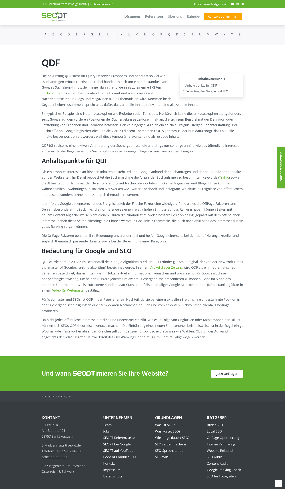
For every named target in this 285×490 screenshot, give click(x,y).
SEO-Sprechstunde (169, 451)
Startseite (47, 396)
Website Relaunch (220, 451)
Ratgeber (194, 16)
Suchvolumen (52, 93)
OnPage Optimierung (223, 438)
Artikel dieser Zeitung (166, 267)
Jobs (106, 431)
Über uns (175, 16)
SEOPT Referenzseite (119, 438)
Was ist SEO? (165, 425)
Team (107, 425)
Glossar (60, 396)
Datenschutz (112, 477)
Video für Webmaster (68, 290)
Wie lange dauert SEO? (172, 438)
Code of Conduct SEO (119, 457)
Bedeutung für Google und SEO (205, 91)
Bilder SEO (215, 425)
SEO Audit (214, 457)
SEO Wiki (162, 457)
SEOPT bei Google (117, 444)
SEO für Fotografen (221, 477)
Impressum (112, 470)
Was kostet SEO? (167, 431)
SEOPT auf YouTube (118, 451)
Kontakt (109, 464)
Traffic (224, 177)
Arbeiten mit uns (54, 457)
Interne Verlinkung (221, 444)
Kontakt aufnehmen (223, 16)
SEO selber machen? (170, 444)
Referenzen (154, 16)
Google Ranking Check (224, 470)
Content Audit (217, 464)
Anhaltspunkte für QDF (200, 85)
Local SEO (214, 431)
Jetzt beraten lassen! (102, 4)
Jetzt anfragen (227, 373)
